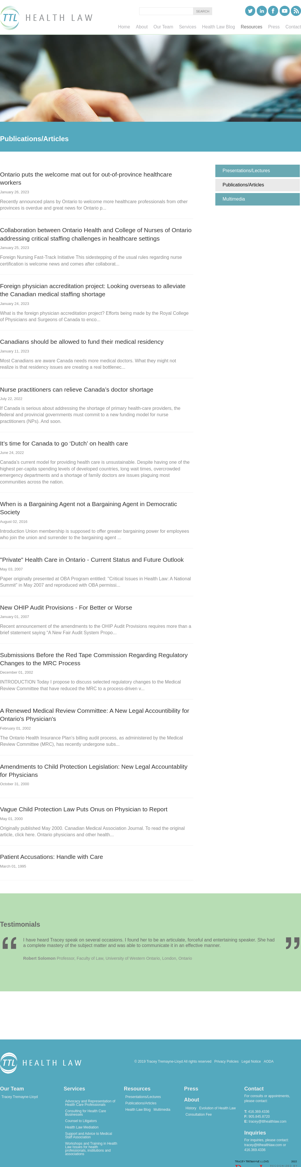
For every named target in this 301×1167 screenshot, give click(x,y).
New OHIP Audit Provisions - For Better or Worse (66, 607)
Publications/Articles (140, 1103)
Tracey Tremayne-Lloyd (19, 1097)
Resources (137, 1089)
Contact (254, 1089)
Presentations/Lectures (143, 1097)
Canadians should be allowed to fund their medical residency (82, 341)
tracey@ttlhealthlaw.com (267, 1121)
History (191, 1108)
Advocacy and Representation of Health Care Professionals (90, 1103)
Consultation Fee (199, 1115)
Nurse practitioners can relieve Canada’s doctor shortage (76, 389)
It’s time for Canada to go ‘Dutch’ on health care (64, 443)
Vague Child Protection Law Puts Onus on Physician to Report (84, 809)
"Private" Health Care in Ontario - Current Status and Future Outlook (92, 559)
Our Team (12, 1089)
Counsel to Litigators (81, 1121)
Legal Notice (251, 1061)
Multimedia (161, 1110)
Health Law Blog (137, 1110)
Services (74, 1089)
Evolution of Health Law (217, 1108)
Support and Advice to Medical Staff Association (88, 1135)
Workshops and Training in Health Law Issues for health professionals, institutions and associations (91, 1148)
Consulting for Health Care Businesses (85, 1113)
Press (191, 1089)
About (191, 1100)
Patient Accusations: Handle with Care (51, 856)
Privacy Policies (226, 1061)
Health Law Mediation (81, 1127)
